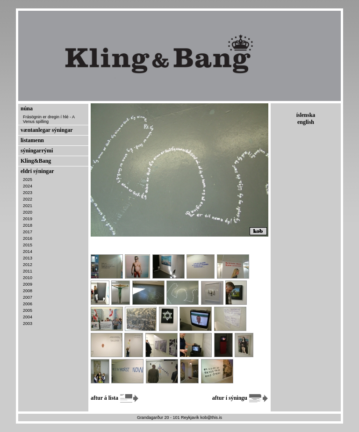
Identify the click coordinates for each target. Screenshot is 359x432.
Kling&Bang (36, 161)
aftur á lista (115, 398)
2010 (27, 277)
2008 (27, 290)
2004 (27, 317)
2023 (27, 192)
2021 (27, 205)
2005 (27, 310)
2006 (27, 304)
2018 (27, 225)
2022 (27, 199)
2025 (27, 179)
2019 (27, 218)
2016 (27, 238)
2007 (27, 297)
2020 (27, 212)
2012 (27, 264)
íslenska (306, 115)
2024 (27, 186)
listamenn (32, 140)
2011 (27, 271)
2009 (27, 284)
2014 (27, 251)
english (305, 122)
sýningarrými (37, 150)
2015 (27, 245)
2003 (27, 323)
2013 (27, 258)
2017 (27, 232)
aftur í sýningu (240, 398)
